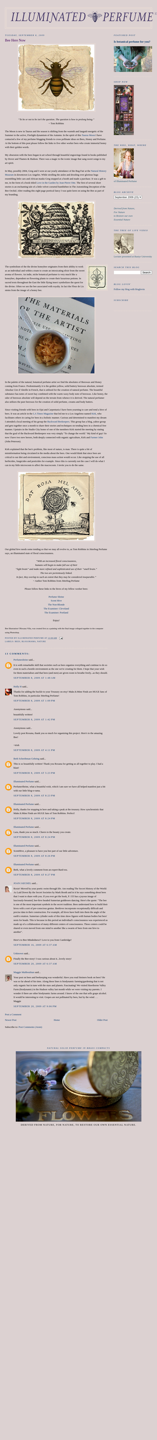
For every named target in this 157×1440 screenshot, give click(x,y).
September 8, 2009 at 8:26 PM (34, 855)
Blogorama (29, 641)
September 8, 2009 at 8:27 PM (34, 874)
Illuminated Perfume (24, 781)
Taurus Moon (88, 135)
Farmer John (97, 437)
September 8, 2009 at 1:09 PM (34, 700)
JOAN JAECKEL (22, 883)
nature (41, 641)
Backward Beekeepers (58, 421)
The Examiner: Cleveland (56, 608)
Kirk (94, 413)
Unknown (18, 953)
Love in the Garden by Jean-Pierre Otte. (56, 182)
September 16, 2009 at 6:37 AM (35, 944)
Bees (17, 641)
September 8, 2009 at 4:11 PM (34, 750)
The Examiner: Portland (56, 612)
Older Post (102, 1020)
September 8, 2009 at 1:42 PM (34, 719)
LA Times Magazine (43, 413)
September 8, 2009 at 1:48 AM (34, 677)
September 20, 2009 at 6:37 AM (35, 963)
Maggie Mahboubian (24, 972)
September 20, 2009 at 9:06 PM (35, 1006)
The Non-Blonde (56, 604)
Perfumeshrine (21, 659)
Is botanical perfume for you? (132, 41)
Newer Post (10, 1020)
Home (57, 1020)
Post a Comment (13, 1014)
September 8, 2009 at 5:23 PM (34, 772)
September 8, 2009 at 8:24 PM (34, 818)
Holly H (18, 686)
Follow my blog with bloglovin (129, 289)
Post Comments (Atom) (30, 1027)
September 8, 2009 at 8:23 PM (34, 795)
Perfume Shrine (56, 596)
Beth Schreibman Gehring (26, 758)
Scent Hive (56, 600)
